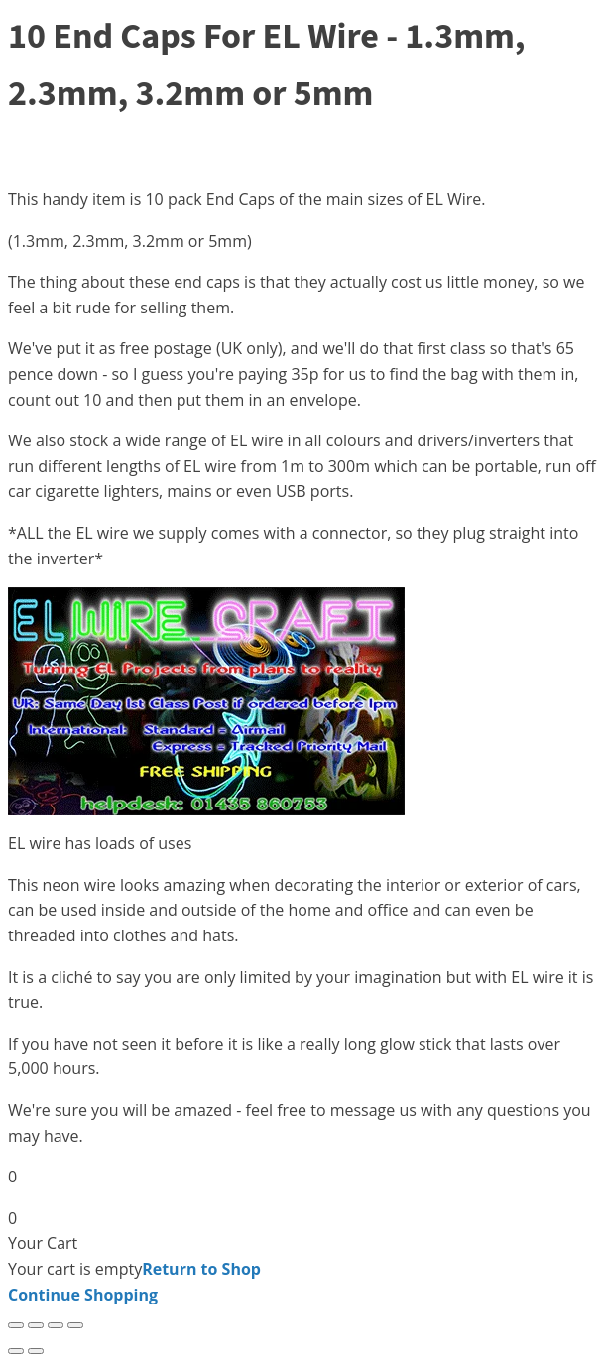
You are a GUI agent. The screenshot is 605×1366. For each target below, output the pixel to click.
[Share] (55, 1325)
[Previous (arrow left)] (16, 1351)
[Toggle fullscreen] (36, 1325)
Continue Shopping (83, 1294)
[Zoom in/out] (16, 1325)
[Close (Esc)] (75, 1325)
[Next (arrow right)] (36, 1351)
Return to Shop (201, 1269)
